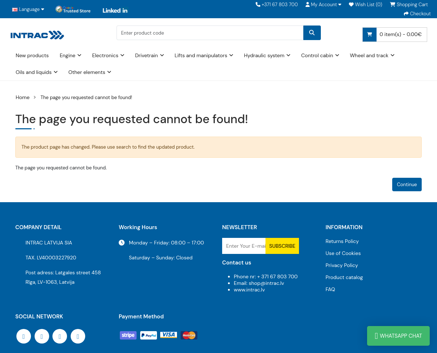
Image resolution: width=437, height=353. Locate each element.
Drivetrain (146, 55)
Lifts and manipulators (201, 55)
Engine (67, 55)
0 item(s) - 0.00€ (392, 35)
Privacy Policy (342, 265)
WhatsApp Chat (398, 336)
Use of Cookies (343, 253)
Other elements (86, 72)
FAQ (330, 289)
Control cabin (317, 55)
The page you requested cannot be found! (86, 97)
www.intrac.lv (249, 289)
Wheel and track (369, 55)
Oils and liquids (34, 72)
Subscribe (282, 246)
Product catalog (344, 277)
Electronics (105, 55)
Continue (407, 184)
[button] (323, 4)
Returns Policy (342, 241)
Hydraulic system (264, 55)
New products (32, 55)
